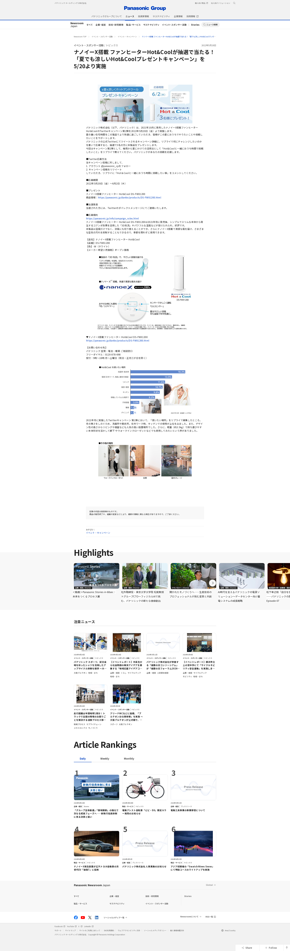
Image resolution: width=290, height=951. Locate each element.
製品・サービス (133, 24)
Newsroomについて (189, 916)
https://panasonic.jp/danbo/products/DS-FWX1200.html (129, 197)
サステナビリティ (151, 24)
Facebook (60, 926)
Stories (195, 24)
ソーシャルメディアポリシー (155, 930)
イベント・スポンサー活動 (174, 24)
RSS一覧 (209, 916)
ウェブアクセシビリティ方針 (129, 930)
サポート (58, 930)
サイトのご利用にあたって (89, 930)
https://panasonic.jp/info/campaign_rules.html (112, 218)
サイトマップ (70, 930)
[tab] (105, 758)
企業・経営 (101, 24)
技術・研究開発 (116, 24)
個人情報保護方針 (177, 930)
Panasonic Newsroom (92, 885)
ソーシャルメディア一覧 (114, 917)
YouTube (72, 926)
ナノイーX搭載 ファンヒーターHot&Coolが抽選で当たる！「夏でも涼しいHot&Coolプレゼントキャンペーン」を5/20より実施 (192, 36)
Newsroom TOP (80, 36)
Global (209, 884)
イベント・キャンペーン (127, 36)
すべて (90, 24)
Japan (77, 25)
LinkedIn (89, 926)
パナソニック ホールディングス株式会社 (70, 3)
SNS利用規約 (109, 930)
